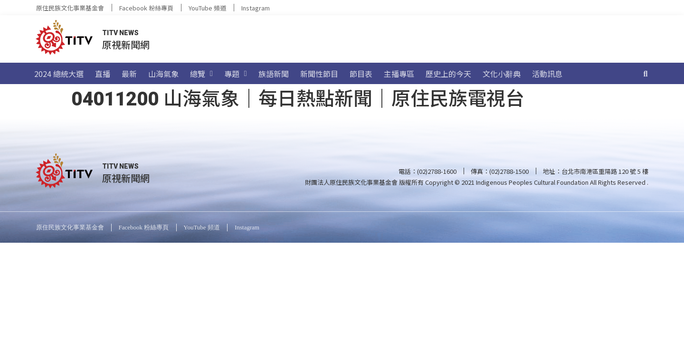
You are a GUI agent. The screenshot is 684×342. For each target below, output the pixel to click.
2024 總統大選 (59, 73)
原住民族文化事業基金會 (70, 7)
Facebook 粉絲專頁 (146, 7)
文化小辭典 (502, 73)
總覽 (201, 73)
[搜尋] (646, 74)
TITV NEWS (120, 33)
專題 (235, 73)
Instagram (255, 7)
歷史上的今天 (448, 73)
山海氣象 (163, 73)
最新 (129, 73)
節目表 (361, 73)
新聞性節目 (319, 73)
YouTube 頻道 (207, 7)
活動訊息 (547, 73)
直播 (102, 73)
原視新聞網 (126, 44)
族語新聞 (273, 73)
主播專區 (399, 73)
